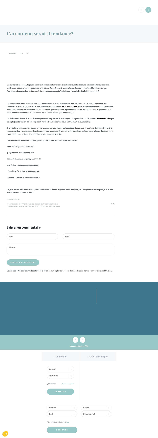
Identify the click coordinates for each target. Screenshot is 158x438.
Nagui (58, 206)
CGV (86, 346)
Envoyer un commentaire (23, 262)
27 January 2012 (11, 53)
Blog (18, 199)
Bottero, (23, 204)
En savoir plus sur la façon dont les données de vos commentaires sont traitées (80, 271)
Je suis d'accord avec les (57, 422)
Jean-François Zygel (69, 106)
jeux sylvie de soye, (26, 206)
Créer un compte (98, 356)
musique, (52, 206)
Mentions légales (76, 346)
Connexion (61, 356)
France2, (31, 204)
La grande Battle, (41, 206)
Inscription (62, 430)
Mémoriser (52, 384)
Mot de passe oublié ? (68, 384)
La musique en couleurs (84, 128)
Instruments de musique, (44, 204)
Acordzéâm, (15, 204)
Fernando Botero (104, 119)
